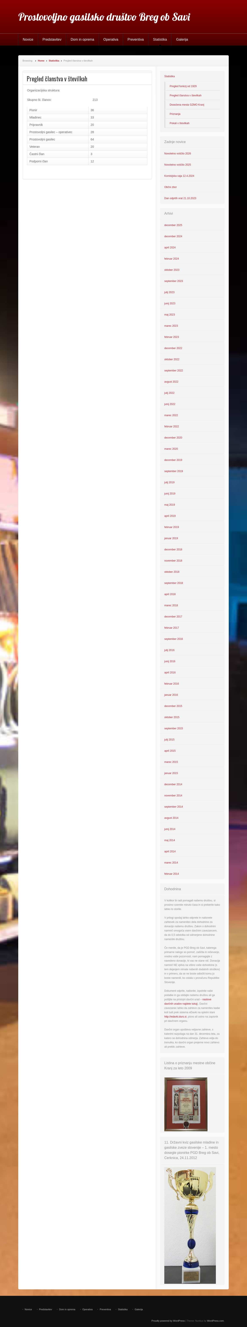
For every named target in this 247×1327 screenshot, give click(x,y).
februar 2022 (171, 426)
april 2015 (170, 750)
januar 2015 (171, 773)
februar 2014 (171, 873)
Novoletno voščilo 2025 (177, 164)
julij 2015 (169, 739)
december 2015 (173, 706)
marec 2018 (171, 605)
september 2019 (173, 471)
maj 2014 (169, 840)
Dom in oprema (82, 39)
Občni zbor (170, 187)
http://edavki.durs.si (175, 1016)
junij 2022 (169, 404)
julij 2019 (169, 482)
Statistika (160, 39)
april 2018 (170, 594)
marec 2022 (171, 415)
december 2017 (173, 616)
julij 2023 (169, 292)
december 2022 (173, 348)
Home (41, 60)
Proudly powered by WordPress (167, 1320)
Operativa (110, 39)
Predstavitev (52, 39)
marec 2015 (171, 762)
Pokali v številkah (179, 123)
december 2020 (173, 437)
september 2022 (173, 370)
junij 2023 (169, 303)
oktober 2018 (171, 571)
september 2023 (173, 281)
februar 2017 (171, 627)
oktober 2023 (171, 269)
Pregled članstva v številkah (185, 95)
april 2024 (170, 247)
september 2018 (173, 583)
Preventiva (136, 39)
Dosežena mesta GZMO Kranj (187, 104)
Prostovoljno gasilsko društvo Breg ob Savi (104, 16)
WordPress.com (215, 1320)
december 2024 (173, 236)
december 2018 (173, 549)
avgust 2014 (171, 817)
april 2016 (170, 672)
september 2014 (173, 806)
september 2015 (173, 728)
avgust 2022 (171, 381)
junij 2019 (169, 493)
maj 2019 (169, 504)
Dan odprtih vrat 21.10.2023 (180, 198)
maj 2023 (169, 314)
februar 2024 (171, 258)
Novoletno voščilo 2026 (177, 153)
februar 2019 (171, 527)
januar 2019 (171, 538)
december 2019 (173, 460)
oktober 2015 (171, 717)
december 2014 (173, 784)
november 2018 (173, 560)
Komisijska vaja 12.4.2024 (179, 175)
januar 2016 (171, 694)
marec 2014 (171, 862)
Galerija (182, 39)
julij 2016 (169, 650)
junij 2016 (169, 661)
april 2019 (170, 515)
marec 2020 (171, 448)
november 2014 (173, 795)
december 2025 (173, 225)
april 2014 (170, 851)
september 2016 (173, 638)
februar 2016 (171, 683)
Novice (28, 39)
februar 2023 (171, 337)
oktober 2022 (171, 359)
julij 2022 (169, 392)
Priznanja (175, 113)
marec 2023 (171, 325)
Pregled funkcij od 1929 (183, 86)
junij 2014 (169, 829)
